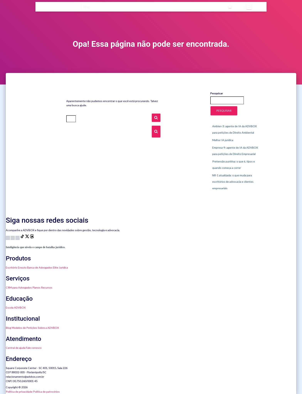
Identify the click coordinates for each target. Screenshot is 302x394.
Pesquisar (216, 93)
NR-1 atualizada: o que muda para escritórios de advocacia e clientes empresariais (232, 182)
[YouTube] (13, 237)
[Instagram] (8, 237)
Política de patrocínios (46, 391)
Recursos (46, 287)
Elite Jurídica (60, 267)
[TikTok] (22, 237)
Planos (36, 287)
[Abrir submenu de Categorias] (198, 6)
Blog (8, 327)
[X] (27, 237)
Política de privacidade (19, 391)
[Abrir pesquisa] (233, 6)
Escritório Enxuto (16, 267)
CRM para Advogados (19, 287)
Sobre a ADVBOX (48, 327)
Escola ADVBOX (16, 307)
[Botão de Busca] (156, 131)
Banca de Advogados (39, 267)
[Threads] (32, 237)
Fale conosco (34, 347)
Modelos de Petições (24, 327)
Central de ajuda (15, 347)
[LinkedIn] (17, 237)
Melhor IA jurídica (222, 140)
